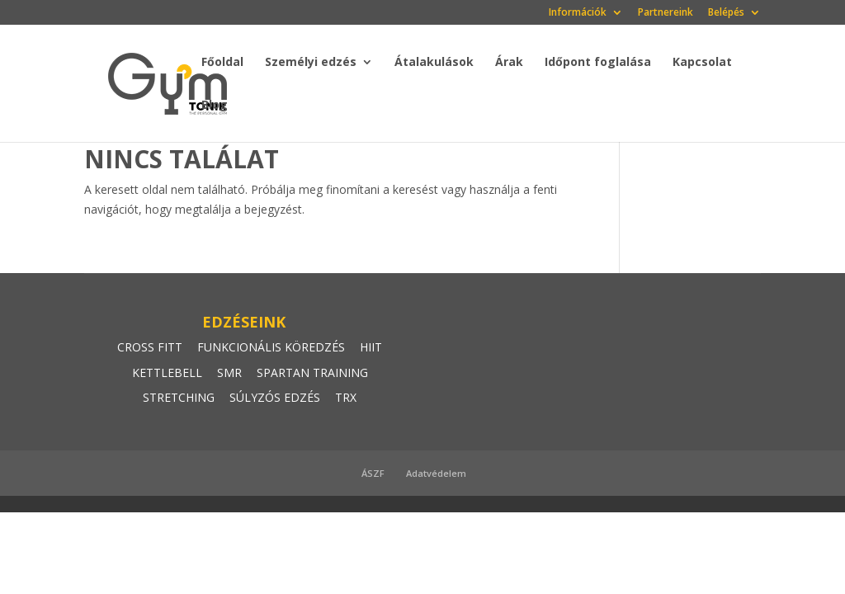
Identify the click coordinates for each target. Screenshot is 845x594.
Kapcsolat (702, 62)
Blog (214, 105)
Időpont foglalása (598, 62)
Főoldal (222, 62)
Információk (578, 13)
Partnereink (665, 13)
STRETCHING (179, 397)
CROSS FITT (149, 347)
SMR (229, 372)
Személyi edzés (310, 62)
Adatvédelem (436, 473)
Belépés (726, 13)
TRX (345, 397)
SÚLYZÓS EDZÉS (274, 397)
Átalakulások (434, 62)
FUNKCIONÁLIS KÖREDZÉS (271, 347)
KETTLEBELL (167, 372)
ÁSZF (373, 473)
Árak (509, 62)
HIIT (371, 347)
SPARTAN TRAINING (312, 372)
